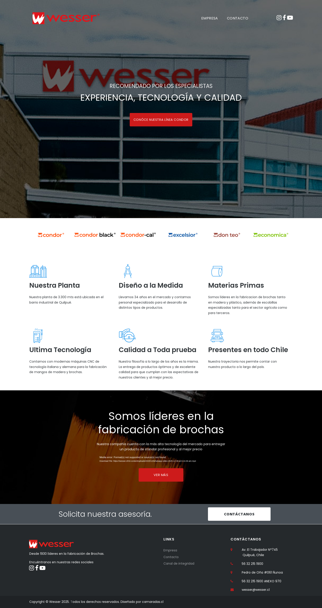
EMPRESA (209, 18)
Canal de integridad (178, 563)
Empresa (170, 550)
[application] (161, 460)
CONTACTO (237, 18)
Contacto (171, 557)
